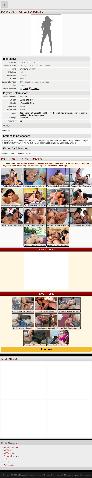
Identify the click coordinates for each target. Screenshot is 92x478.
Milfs (44, 141)
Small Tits (27, 141)
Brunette (73, 143)
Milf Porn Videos (11, 447)
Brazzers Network (9, 153)
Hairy (13, 143)
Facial (56, 143)
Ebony (19, 141)
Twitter (25, 89)
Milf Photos (8, 450)
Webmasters (9, 465)
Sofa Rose (58, 163)
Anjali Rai (32, 163)
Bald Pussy (64, 143)
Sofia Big (85, 163)
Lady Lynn (6, 166)
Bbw (34, 143)
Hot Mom (49, 163)
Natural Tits (36, 141)
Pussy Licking (68, 141)
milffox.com (22, 475)
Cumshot (13, 141)
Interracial (27, 143)
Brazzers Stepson (38, 166)
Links (6, 459)
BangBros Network (24, 153)
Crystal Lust (52, 166)
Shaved (20, 143)
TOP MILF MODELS (72, 163)
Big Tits (50, 141)
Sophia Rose (21, 163)
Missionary (41, 143)
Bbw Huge (62, 166)
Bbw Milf (40, 163)
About (6, 462)
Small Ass (58, 141)
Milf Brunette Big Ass (21, 166)
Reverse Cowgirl (81, 141)
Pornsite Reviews (11, 456)
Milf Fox (46, 4)
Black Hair (6, 143)
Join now (46, 349)
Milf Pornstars (9, 453)
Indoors (5, 141)
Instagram (35, 89)
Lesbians (49, 143)
